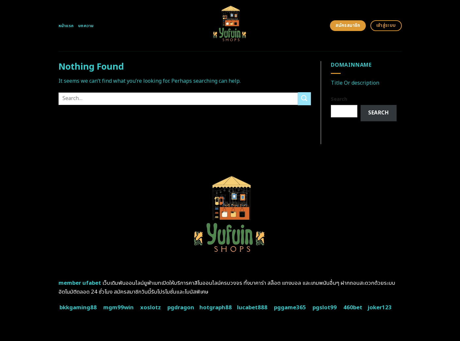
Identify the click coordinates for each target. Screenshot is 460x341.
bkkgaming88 (78, 307)
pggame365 (290, 307)
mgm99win (118, 307)
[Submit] (304, 98)
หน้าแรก (66, 26)
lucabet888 (252, 307)
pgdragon (180, 307)
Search (339, 99)
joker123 (379, 307)
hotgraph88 (215, 307)
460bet (352, 307)
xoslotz (150, 307)
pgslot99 (325, 307)
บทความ (86, 26)
